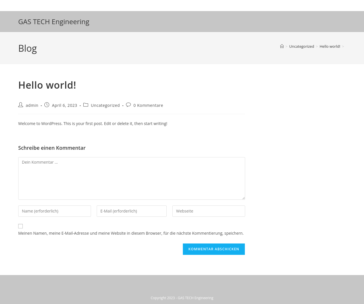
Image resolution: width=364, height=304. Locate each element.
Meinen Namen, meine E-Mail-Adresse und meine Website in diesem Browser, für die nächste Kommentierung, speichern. (131, 233)
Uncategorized (105, 105)
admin (32, 105)
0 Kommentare (148, 105)
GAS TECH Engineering (53, 21)
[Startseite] (282, 46)
